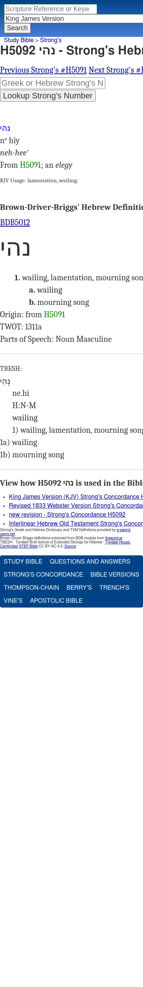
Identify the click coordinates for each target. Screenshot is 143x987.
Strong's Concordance (43, 575)
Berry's (79, 588)
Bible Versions (114, 575)
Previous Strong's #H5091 (43, 70)
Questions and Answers (90, 562)
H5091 (30, 165)
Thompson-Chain (31, 588)
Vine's (13, 601)
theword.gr (113, 538)
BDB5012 (15, 222)
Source (70, 546)
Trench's (114, 588)
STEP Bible (28, 546)
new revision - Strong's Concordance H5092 (67, 515)
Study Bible (19, 40)
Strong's (51, 40)
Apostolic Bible (56, 601)
